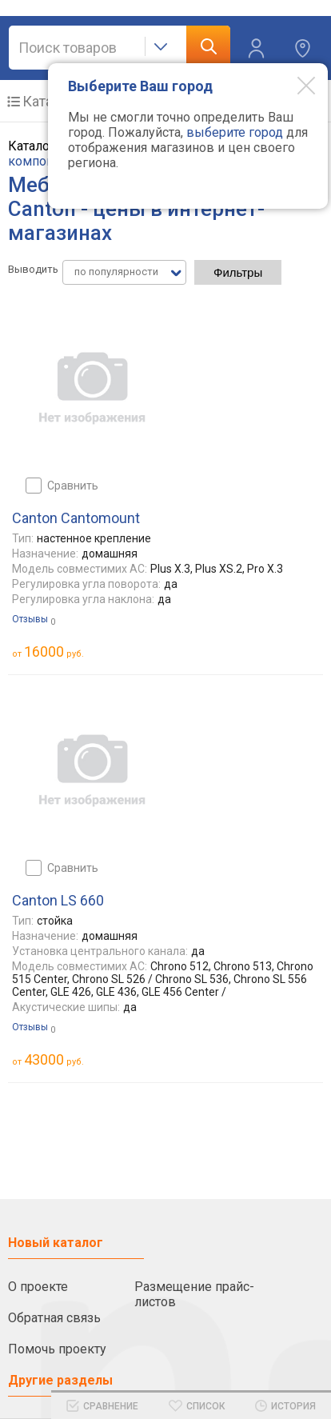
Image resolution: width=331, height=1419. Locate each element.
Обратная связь (54, 1317)
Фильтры (237, 272)
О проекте (38, 1286)
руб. (54, 651)
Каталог (48, 101)
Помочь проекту (57, 1349)
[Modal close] (294, 85)
